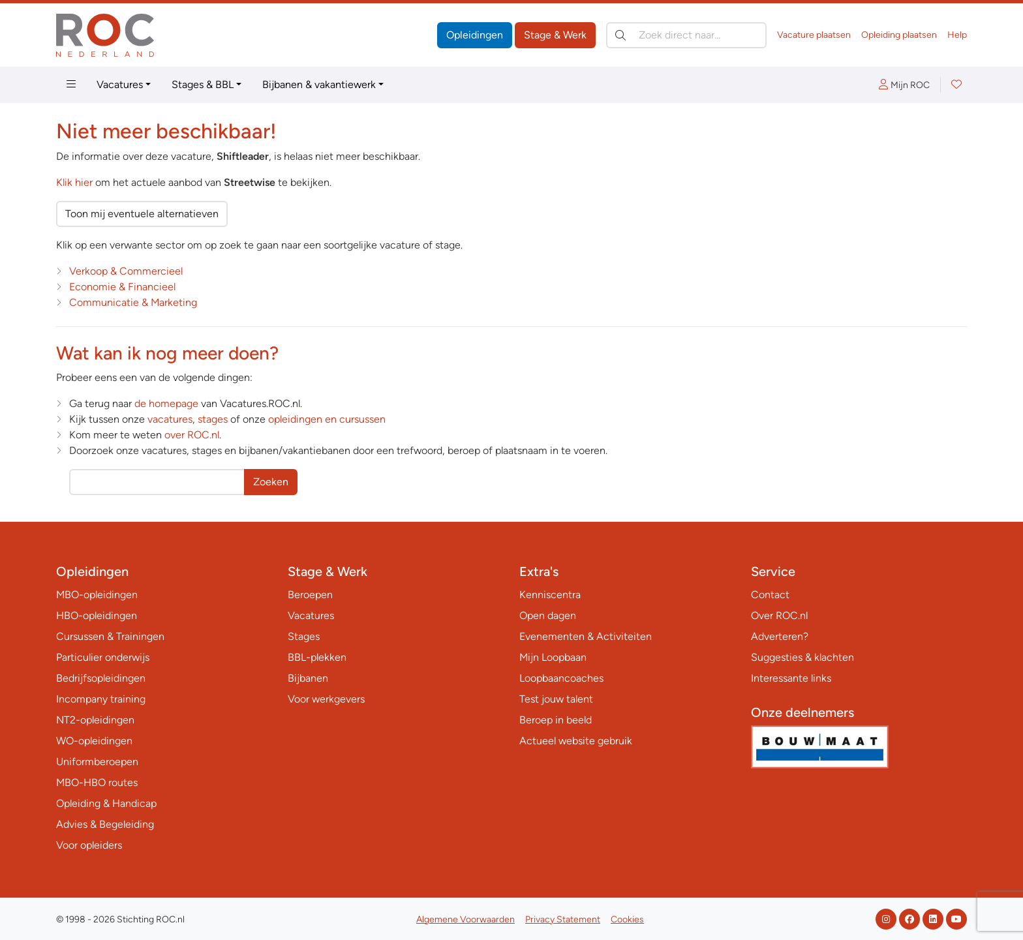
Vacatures (120, 84)
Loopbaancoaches (561, 678)
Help (957, 34)
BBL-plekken (317, 657)
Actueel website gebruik (575, 741)
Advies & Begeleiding (105, 824)
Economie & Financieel (122, 286)
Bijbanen (308, 678)
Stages (304, 636)
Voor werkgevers (326, 699)
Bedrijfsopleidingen (100, 678)
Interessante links (791, 678)
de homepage (166, 403)
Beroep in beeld (555, 720)
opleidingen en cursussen (327, 419)
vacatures (169, 419)
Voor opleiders (89, 845)
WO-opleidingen (94, 741)
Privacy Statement (562, 919)
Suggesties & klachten (802, 657)
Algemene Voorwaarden (465, 919)
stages (213, 419)
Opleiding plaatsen (899, 34)
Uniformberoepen (97, 761)
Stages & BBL (203, 84)
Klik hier (74, 182)
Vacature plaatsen (814, 34)
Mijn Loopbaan (553, 657)
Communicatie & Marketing (133, 302)
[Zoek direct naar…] (686, 35)
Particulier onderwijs (102, 657)
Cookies (627, 919)
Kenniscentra (550, 594)
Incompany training (100, 699)
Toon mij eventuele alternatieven (142, 213)
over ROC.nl (191, 435)
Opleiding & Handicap (106, 803)
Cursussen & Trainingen (110, 636)
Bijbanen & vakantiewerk (319, 84)
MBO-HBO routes (97, 782)
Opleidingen (474, 35)
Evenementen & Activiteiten (585, 636)
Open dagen (547, 615)
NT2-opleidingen (95, 720)
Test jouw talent (556, 699)
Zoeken (270, 482)
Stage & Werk (555, 35)
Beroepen (310, 594)
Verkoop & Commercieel (126, 271)
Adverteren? (779, 636)
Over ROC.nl (779, 615)
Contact (770, 594)
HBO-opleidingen (96, 615)
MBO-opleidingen (97, 594)
